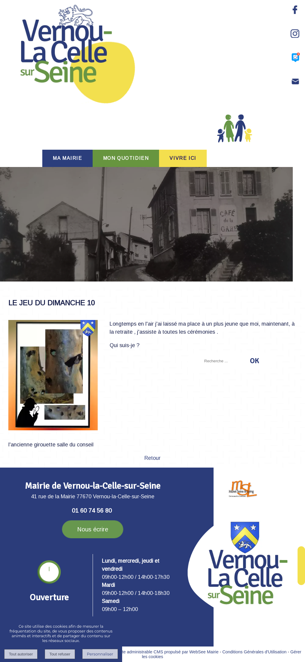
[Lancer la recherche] (254, 361)
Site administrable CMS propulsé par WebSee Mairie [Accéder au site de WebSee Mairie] (168, 651)
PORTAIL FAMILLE (235, 134)
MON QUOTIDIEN (126, 158)
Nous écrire (92, 529)
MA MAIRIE (67, 158)
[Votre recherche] (225, 361)
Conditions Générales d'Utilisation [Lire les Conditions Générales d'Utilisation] (254, 651)
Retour (152, 458)
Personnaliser (100, 654)
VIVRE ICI (182, 158)
